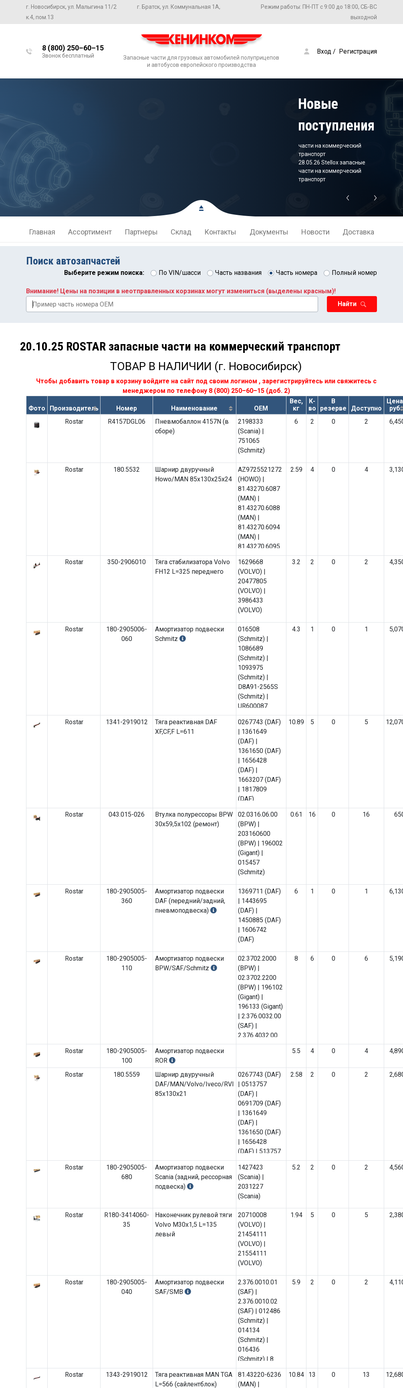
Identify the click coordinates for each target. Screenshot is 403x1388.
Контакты (220, 232)
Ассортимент (90, 232)
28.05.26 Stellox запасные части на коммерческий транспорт (331, 170)
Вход (324, 51)
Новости (315, 232)
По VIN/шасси (180, 272)
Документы (269, 232)
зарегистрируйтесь (292, 381)
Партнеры (141, 232)
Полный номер (354, 272)
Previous (347, 198)
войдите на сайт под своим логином (200, 381)
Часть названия (238, 272)
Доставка (358, 232)
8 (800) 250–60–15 (236, 391)
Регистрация (358, 51)
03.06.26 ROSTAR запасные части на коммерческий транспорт (334, 145)
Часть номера (296, 272)
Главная (42, 232)
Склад (181, 232)
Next (375, 198)
